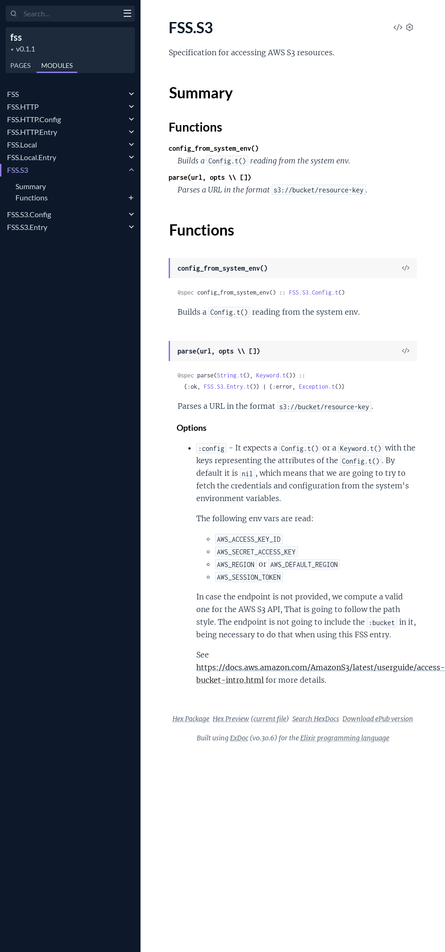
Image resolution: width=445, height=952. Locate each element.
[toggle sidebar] (127, 14)
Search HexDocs (315, 719)
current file (269, 719)
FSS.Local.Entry (31, 157)
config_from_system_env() (214, 148)
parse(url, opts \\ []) (210, 177)
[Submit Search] (13, 14)
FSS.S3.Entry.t (227, 386)
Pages (20, 65)
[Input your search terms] (70, 14)
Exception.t (317, 386)
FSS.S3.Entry (27, 226)
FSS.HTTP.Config (34, 119)
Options (192, 428)
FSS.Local (22, 144)
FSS (13, 93)
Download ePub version (377, 719)
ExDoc (239, 738)
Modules (57, 65)
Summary (30, 186)
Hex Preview (231, 719)
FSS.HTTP (23, 106)
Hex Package (190, 719)
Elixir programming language (344, 738)
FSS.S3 (17, 169)
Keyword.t (271, 375)
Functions (31, 197)
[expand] (131, 94)
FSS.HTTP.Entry (32, 131)
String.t (230, 375)
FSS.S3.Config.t (313, 292)
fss (16, 37)
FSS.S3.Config (29, 214)
